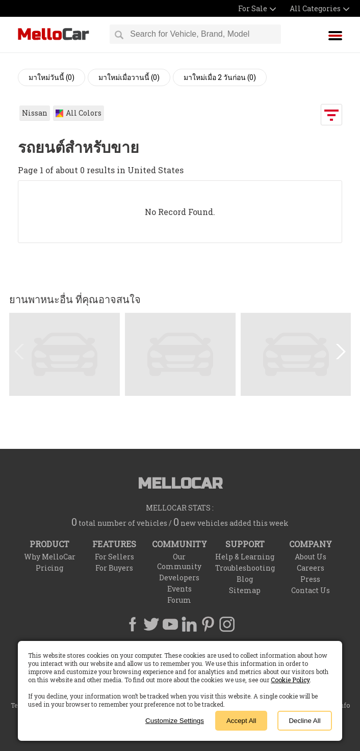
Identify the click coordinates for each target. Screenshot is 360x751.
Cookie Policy (290, 680)
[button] (339, 351)
